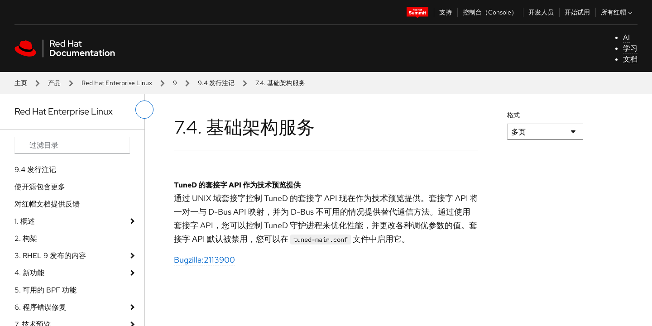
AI (626, 37)
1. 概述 (24, 221)
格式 (513, 115)
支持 (445, 12)
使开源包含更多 (39, 187)
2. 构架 (25, 238)
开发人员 (541, 12)
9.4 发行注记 (216, 83)
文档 (630, 59)
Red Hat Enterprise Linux (117, 83)
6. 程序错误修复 (40, 307)
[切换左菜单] (144, 110)
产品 (54, 83)
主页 (20, 83)
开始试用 (577, 12)
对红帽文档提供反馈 (47, 204)
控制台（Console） (490, 12)
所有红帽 (617, 12)
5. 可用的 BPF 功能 (45, 290)
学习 (630, 48)
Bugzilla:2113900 (204, 259)
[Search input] (72, 145)
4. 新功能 (29, 273)
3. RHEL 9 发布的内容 (50, 255)
